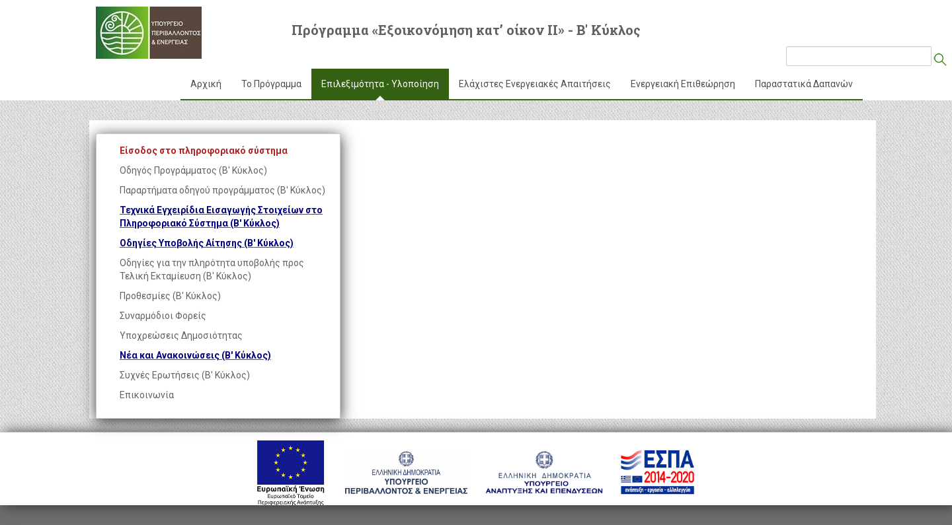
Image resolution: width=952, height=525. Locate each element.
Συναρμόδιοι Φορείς (163, 315)
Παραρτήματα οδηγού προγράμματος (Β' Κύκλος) (222, 190)
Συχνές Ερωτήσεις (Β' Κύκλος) (185, 375)
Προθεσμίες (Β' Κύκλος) (170, 296)
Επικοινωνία (147, 395)
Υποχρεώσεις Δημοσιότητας (181, 335)
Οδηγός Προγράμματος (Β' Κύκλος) (193, 170)
